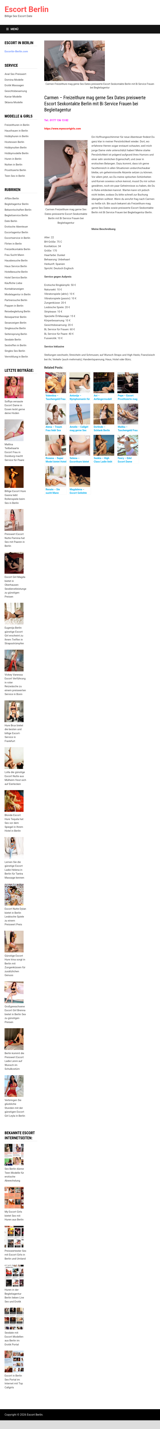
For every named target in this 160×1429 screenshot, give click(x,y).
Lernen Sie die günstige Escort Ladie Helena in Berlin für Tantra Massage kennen (14, 869)
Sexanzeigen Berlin (15, 322)
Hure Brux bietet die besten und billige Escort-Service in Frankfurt (14, 733)
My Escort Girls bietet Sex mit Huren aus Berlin (14, 1215)
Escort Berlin (27, 9)
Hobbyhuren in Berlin (16, 136)
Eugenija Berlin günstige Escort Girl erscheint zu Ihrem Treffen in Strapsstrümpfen (14, 635)
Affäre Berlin (12, 198)
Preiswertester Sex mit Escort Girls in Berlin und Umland (15, 1254)
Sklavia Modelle (14, 102)
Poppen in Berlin (14, 305)
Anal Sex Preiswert (15, 74)
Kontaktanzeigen (14, 288)
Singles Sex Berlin (15, 350)
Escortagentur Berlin (16, 232)
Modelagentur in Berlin (18, 294)
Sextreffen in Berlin (15, 345)
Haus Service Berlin (16, 266)
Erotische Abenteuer (16, 226)
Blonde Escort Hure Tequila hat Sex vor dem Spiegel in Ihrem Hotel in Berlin (14, 823)
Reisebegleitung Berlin (17, 311)
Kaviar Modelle (13, 96)
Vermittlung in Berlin (16, 356)
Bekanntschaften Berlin (18, 209)
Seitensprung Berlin (16, 334)
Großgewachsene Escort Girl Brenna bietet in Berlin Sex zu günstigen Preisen (15, 1014)
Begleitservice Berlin (16, 215)
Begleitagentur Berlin (17, 204)
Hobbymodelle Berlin (16, 153)
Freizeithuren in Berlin (17, 125)
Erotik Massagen (14, 85)
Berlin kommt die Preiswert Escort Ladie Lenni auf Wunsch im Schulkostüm (14, 1061)
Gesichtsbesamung (16, 91)
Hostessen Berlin (14, 142)
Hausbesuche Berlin (16, 260)
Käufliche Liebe (13, 283)
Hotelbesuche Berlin (16, 271)
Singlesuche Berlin (15, 328)
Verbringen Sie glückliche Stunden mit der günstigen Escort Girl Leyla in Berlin (15, 1108)
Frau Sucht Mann (14, 255)
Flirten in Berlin (13, 243)
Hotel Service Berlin (16, 277)
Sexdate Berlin (13, 339)
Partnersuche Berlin (16, 300)
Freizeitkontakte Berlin (17, 249)
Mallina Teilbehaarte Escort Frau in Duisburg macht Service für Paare (14, 452)
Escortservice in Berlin (17, 237)
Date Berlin (11, 221)
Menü (12, 29)
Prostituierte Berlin (15, 170)
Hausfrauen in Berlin (16, 130)
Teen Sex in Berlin (15, 175)
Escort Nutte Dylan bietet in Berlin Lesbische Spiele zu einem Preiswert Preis (15, 916)
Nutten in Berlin (13, 164)
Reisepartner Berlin (15, 317)
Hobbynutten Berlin (16, 147)
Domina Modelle (14, 79)
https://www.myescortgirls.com (62, 128)
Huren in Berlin (13, 158)
